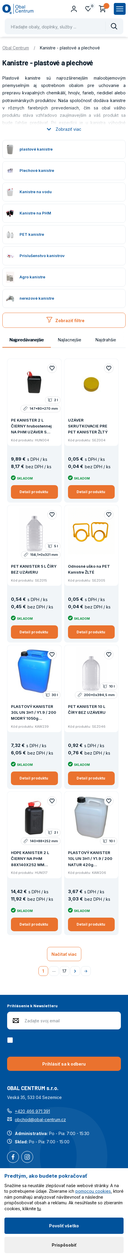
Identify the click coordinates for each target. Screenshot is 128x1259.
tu (39, 1208)
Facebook (13, 1157)
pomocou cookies (93, 1191)
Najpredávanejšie (26, 339)
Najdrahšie (105, 339)
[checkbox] (11, 1040)
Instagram (27, 1157)
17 (64, 971)
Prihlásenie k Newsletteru (32, 1005)
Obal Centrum (15, 47)
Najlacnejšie (69, 339)
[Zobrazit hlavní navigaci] (120, 9)
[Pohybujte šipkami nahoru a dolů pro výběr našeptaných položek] (64, 26)
